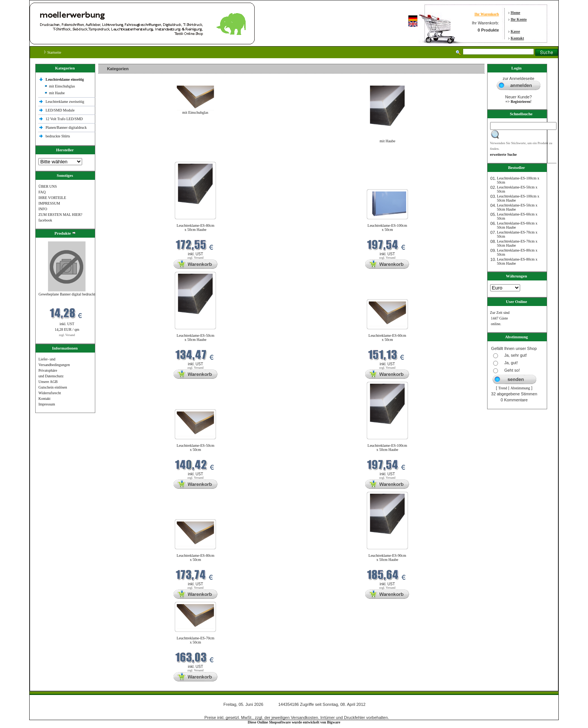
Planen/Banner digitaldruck (66, 127)
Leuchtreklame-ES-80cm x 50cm (195, 557)
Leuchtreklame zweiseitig (65, 101)
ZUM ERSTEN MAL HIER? (60, 215)
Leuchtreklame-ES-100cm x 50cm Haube (387, 447)
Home (515, 13)
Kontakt (517, 38)
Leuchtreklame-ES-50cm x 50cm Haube (195, 337)
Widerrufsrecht (49, 393)
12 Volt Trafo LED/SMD (63, 119)
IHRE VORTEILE (52, 198)
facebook (45, 220)
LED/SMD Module (60, 110)
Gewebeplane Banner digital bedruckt (67, 294)
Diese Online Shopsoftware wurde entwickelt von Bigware (294, 722)
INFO (42, 209)
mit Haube (57, 93)
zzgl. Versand (67, 335)
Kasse (515, 31)
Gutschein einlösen (52, 387)
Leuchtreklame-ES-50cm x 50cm (195, 447)
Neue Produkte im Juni (117, 157)
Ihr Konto (519, 19)
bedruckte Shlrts (57, 136)
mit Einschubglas (62, 86)
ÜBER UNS (47, 186)
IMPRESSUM (49, 203)
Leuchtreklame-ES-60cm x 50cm (387, 337)
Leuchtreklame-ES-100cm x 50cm (387, 227)
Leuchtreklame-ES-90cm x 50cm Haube (387, 557)
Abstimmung (520, 388)
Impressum (46, 404)
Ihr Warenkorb (486, 14)
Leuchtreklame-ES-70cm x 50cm (195, 640)
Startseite (52, 52)
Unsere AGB (47, 382)
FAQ (41, 192)
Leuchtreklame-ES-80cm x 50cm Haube (195, 227)
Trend (502, 388)
